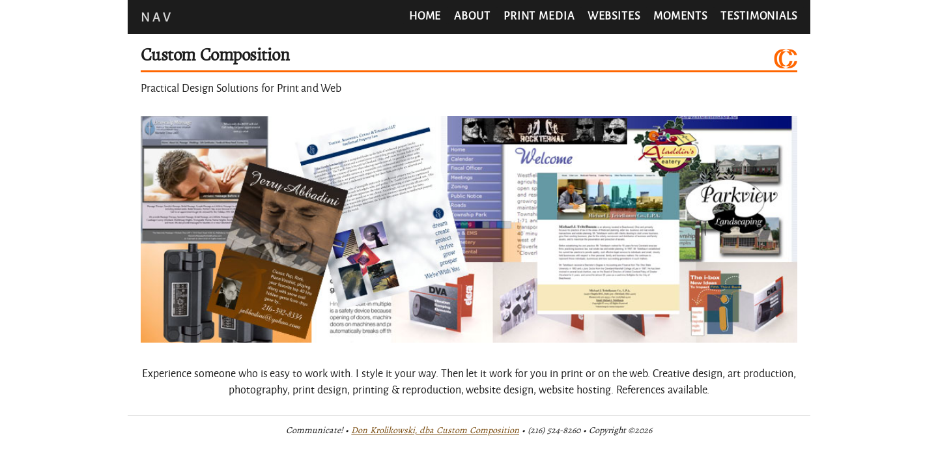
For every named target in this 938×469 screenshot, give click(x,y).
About (472, 15)
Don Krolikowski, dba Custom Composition (435, 430)
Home (425, 15)
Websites (614, 15)
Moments (680, 15)
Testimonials (758, 15)
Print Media (539, 15)
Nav (157, 17)
